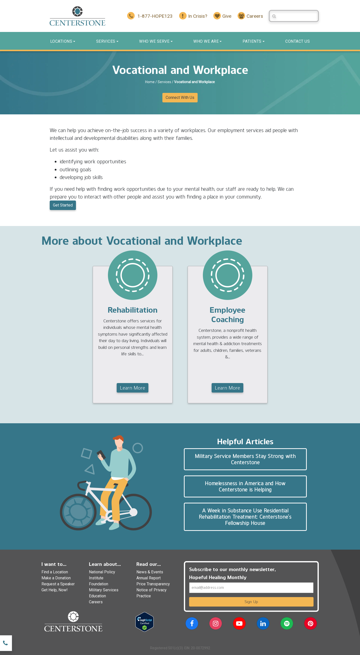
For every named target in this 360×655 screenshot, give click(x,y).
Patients (252, 41)
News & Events (149, 572)
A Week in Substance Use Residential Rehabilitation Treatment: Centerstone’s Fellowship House (245, 516)
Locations (61, 41)
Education (97, 596)
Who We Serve (154, 41)
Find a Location (54, 572)
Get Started (63, 205)
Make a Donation (56, 578)
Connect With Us (180, 97)
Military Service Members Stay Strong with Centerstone (245, 459)
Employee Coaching (227, 314)
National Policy (102, 572)
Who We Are (206, 41)
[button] (191, 624)
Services (105, 41)
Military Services (103, 590)
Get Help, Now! (54, 590)
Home (150, 82)
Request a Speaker (58, 584)
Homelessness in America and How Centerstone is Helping (245, 486)
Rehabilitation (132, 310)
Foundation (98, 584)
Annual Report (148, 578)
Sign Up (251, 601)
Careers (96, 602)
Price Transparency (153, 584)
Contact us (297, 41)
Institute (96, 578)
